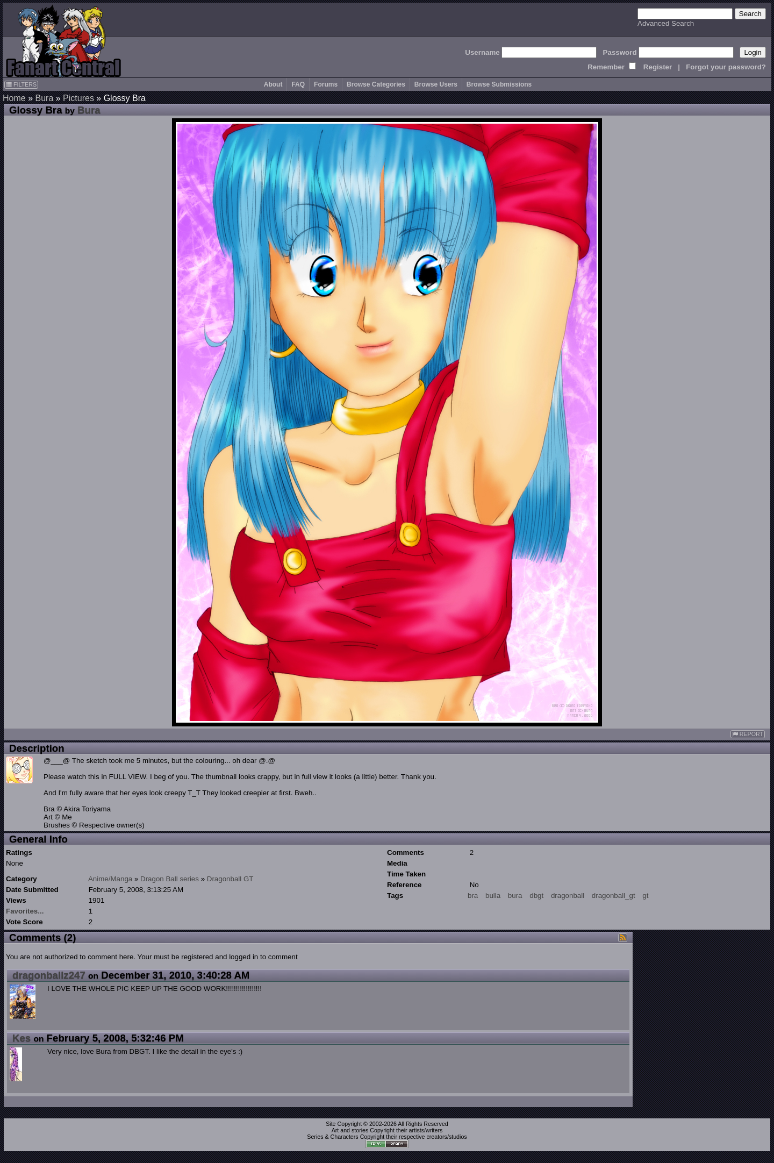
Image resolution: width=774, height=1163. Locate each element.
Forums (326, 84)
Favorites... (25, 911)
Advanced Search (665, 23)
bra (473, 895)
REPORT (747, 734)
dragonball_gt (613, 895)
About (273, 84)
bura (515, 895)
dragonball (567, 895)
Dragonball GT (230, 879)
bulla (492, 895)
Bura (44, 98)
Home (14, 98)
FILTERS (21, 84)
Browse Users (435, 84)
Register (657, 67)
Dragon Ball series (169, 879)
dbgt (536, 895)
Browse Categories (376, 84)
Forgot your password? (726, 67)
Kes (21, 1038)
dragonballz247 (48, 975)
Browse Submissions (499, 84)
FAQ (298, 84)
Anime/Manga (110, 879)
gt (645, 895)
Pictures (78, 98)
